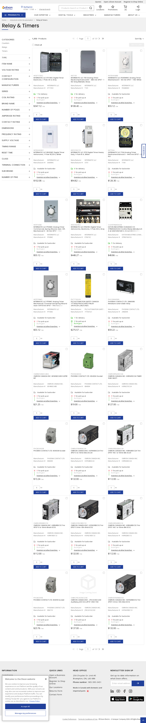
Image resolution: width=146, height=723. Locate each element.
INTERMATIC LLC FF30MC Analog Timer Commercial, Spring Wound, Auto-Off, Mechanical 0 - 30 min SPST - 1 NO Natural (49, 230)
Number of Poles (11, 109)
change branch (44, 9)
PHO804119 (38, 598)
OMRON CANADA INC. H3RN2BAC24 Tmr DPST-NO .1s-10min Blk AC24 (124, 452)
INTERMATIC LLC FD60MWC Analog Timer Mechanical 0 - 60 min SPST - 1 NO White (124, 79)
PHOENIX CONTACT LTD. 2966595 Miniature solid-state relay (121, 302)
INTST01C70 (76, 150)
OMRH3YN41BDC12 (116, 598)
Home (4, 20)
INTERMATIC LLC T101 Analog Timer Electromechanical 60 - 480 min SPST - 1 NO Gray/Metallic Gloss (87, 80)
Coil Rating (8, 97)
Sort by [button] (138, 38)
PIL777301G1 (76, 299)
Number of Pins (10, 177)
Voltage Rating (10, 70)
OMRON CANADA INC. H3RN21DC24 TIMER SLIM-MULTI (124, 377)
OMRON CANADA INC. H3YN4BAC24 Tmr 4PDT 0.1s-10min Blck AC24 (87, 452)
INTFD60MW (113, 76)
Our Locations (55, 687)
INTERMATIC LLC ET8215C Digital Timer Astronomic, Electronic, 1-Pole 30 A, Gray (87, 228)
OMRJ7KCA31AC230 (79, 598)
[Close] (46, 679)
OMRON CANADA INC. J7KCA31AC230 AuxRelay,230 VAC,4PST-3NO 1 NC (86, 601)
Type (4, 57)
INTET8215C (76, 225)
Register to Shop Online (133, 2)
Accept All (25, 706)
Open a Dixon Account (112, 2)
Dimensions (8, 128)
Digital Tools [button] (66, 15)
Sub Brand (7, 171)
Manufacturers (112, 15)
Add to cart (41, 119)
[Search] (76, 8)
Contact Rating (11, 122)
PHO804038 (39, 449)
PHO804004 (76, 374)
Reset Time (7, 152)
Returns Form (55, 691)
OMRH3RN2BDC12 (115, 523)
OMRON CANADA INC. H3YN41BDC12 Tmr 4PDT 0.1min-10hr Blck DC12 (124, 601)
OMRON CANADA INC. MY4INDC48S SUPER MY (50, 377)
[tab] (16, 39)
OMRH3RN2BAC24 (116, 449)
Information (9, 670)
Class (5, 158)
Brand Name (8, 103)
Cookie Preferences (69, 719)
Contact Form (55, 694)
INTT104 (111, 150)
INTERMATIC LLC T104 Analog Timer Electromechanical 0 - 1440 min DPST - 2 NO (124, 154)
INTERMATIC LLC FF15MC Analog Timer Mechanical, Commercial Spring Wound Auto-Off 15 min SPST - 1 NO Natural (50, 303)
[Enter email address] (121, 683)
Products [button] (14, 15)
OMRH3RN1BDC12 (41, 523)
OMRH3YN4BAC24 (78, 449)
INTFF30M (38, 225)
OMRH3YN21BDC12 (79, 523)
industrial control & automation (21, 20)
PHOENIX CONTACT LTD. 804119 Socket (49, 600)
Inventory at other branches (47, 102)
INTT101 (74, 76)
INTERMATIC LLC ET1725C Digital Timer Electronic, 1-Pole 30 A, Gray (49, 79)
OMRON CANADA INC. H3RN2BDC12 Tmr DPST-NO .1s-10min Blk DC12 (124, 526)
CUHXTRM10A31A (115, 225)
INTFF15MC (38, 299)
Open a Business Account (57, 676)
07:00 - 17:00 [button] (29, 9)
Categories (8, 39)
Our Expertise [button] (41, 15)
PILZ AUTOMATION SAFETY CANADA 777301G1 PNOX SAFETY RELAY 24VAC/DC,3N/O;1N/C (85, 303)
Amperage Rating (11, 116)
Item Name (7, 63)
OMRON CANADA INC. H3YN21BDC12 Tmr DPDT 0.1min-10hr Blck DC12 (87, 526)
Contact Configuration (10, 77)
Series (5, 91)
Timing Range (9, 146)
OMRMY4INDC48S (41, 374)
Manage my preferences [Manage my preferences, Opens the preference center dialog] (25, 713)
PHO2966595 (113, 299)
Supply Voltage (10, 140)
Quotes (98, 2)
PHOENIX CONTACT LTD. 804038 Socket (49, 451)
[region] (25, 698)
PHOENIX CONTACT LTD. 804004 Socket (87, 376)
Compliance (7, 675)
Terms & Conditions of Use (87, 719)
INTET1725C (38, 76)
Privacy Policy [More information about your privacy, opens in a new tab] (34, 701)
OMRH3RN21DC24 (115, 374)
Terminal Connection (13, 165)
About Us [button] (132, 15)
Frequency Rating (11, 134)
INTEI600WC (39, 150)
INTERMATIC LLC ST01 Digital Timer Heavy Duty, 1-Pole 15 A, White (87, 153)
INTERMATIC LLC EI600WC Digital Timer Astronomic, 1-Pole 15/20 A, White (49, 153)
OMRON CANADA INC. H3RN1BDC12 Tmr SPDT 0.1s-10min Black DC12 (49, 526)
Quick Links (56, 670)
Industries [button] (88, 15)
